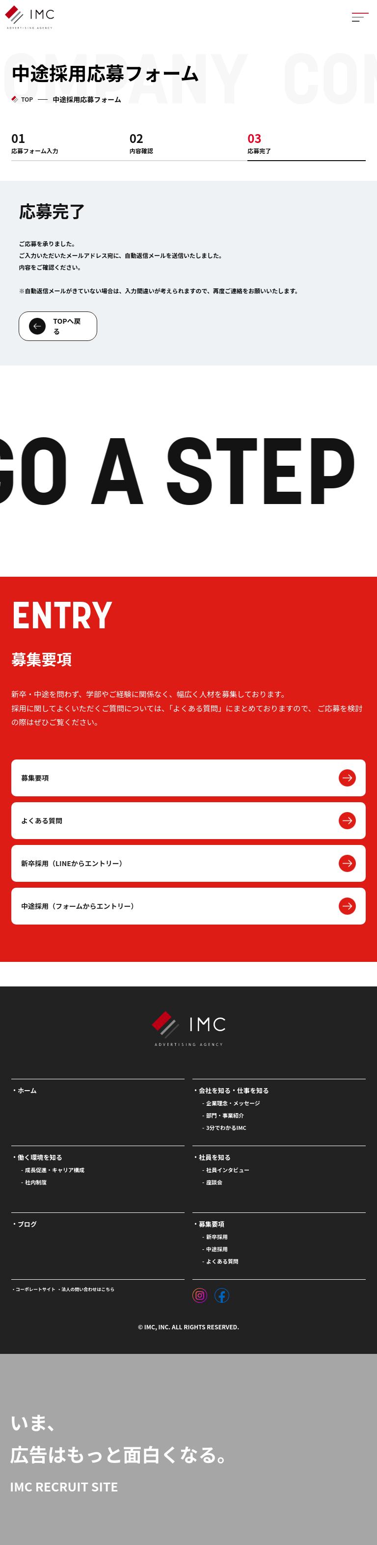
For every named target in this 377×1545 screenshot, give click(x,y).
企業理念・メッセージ (233, 1103)
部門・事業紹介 (225, 1115)
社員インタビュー (227, 1170)
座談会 (214, 1182)
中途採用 (217, 1249)
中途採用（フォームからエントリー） (79, 906)
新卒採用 (217, 1236)
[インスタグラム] (199, 1293)
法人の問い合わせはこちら (87, 1289)
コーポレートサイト (35, 1289)
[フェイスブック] (222, 1293)
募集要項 (35, 778)
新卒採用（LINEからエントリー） (73, 863)
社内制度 (36, 1182)
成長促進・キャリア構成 (54, 1170)
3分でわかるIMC (226, 1127)
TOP (27, 99)
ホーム (27, 1090)
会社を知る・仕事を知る (234, 1090)
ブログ (27, 1224)
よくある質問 (41, 820)
